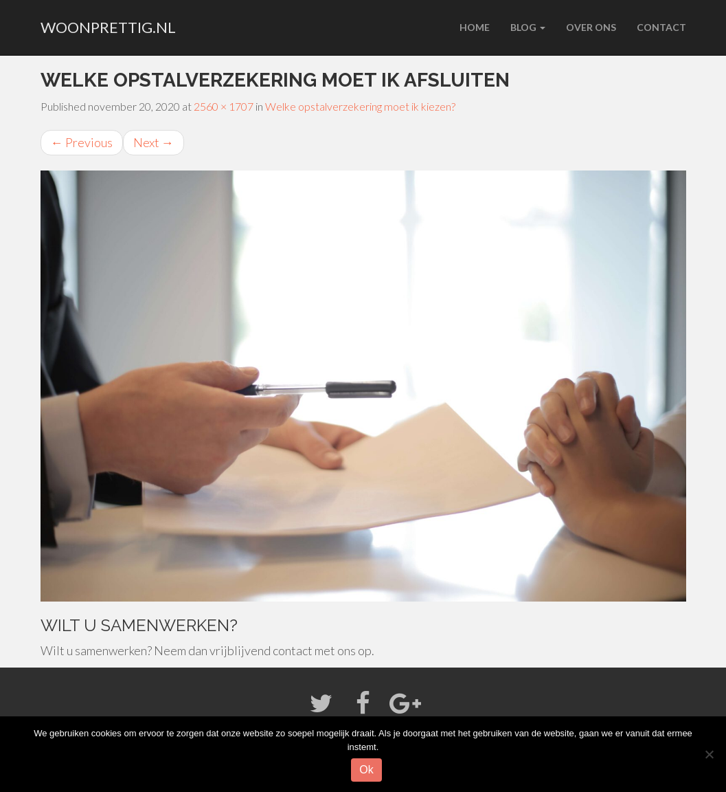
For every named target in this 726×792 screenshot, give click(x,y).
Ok (366, 770)
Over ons (591, 27)
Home (475, 27)
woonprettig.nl (108, 27)
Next (153, 142)
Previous (82, 142)
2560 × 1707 (223, 106)
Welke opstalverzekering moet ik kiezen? (360, 106)
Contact (661, 27)
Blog (527, 27)
